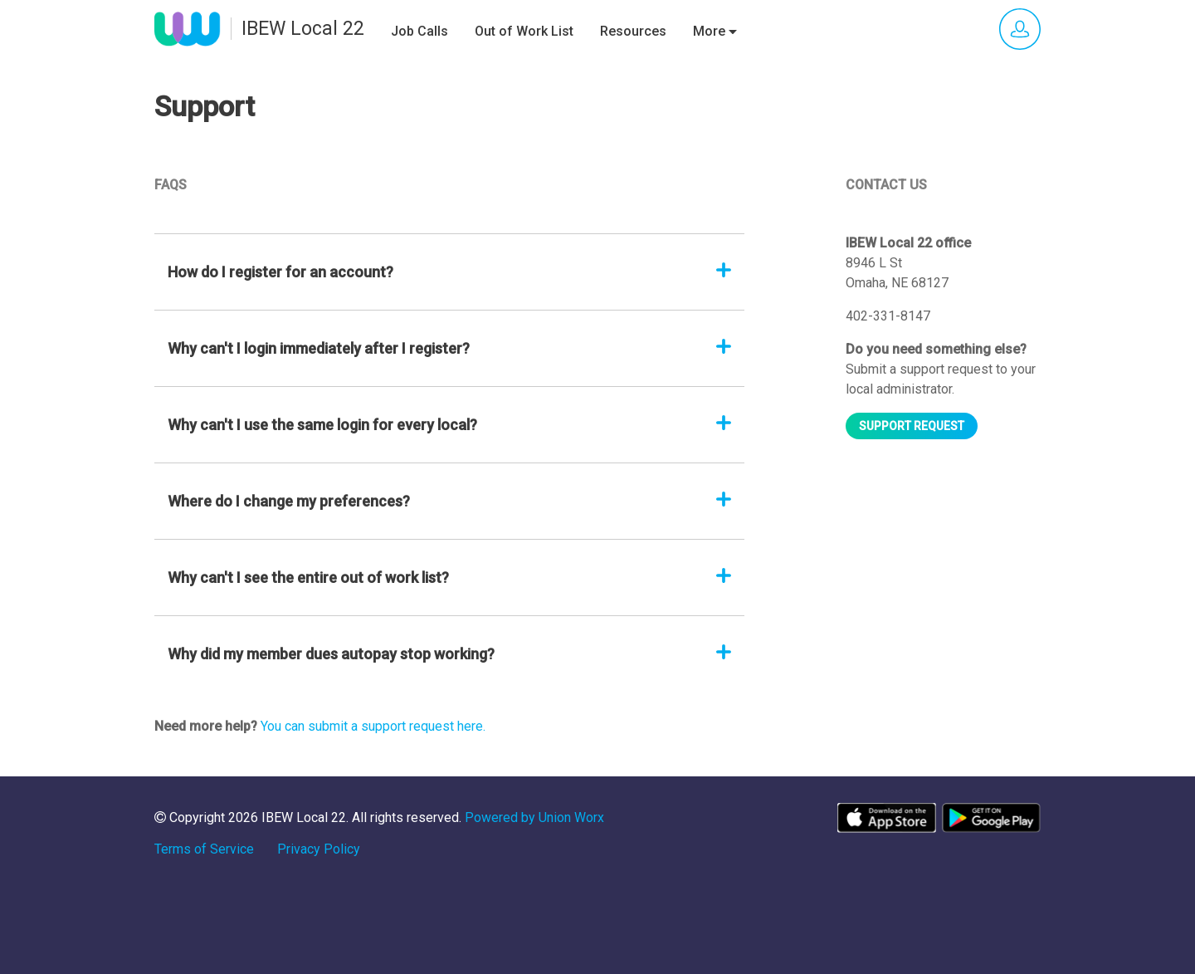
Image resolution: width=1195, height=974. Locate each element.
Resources (633, 31)
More (715, 31)
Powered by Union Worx (534, 817)
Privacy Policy (318, 849)
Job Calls (419, 31)
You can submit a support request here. (373, 726)
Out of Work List (524, 31)
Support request (911, 426)
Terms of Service (204, 849)
